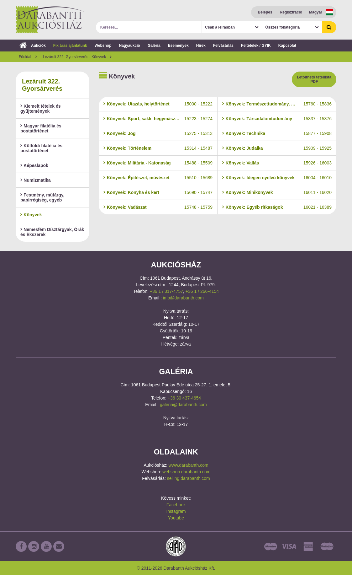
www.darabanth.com (188, 465)
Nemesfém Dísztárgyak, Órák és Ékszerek (52, 232)
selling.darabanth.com (188, 478)
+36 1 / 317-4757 (166, 291)
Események (178, 45)
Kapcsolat (287, 45)
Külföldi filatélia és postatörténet (41, 148)
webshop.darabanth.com (186, 471)
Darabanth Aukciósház (50, 19)
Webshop (103, 45)
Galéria (154, 45)
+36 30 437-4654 (184, 397)
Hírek (201, 45)
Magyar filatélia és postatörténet (40, 128)
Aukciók (32, 45)
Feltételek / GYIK (256, 45)
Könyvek (31, 214)
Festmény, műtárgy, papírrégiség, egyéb (42, 197)
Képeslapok (34, 165)
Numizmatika (35, 180)
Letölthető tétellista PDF (314, 79)
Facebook (176, 504)
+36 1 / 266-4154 (202, 291)
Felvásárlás (223, 45)
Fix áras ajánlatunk (70, 45)
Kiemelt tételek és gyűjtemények (40, 109)
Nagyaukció (129, 45)
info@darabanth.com (183, 297)
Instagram (176, 511)
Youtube (176, 517)
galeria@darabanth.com (183, 404)
